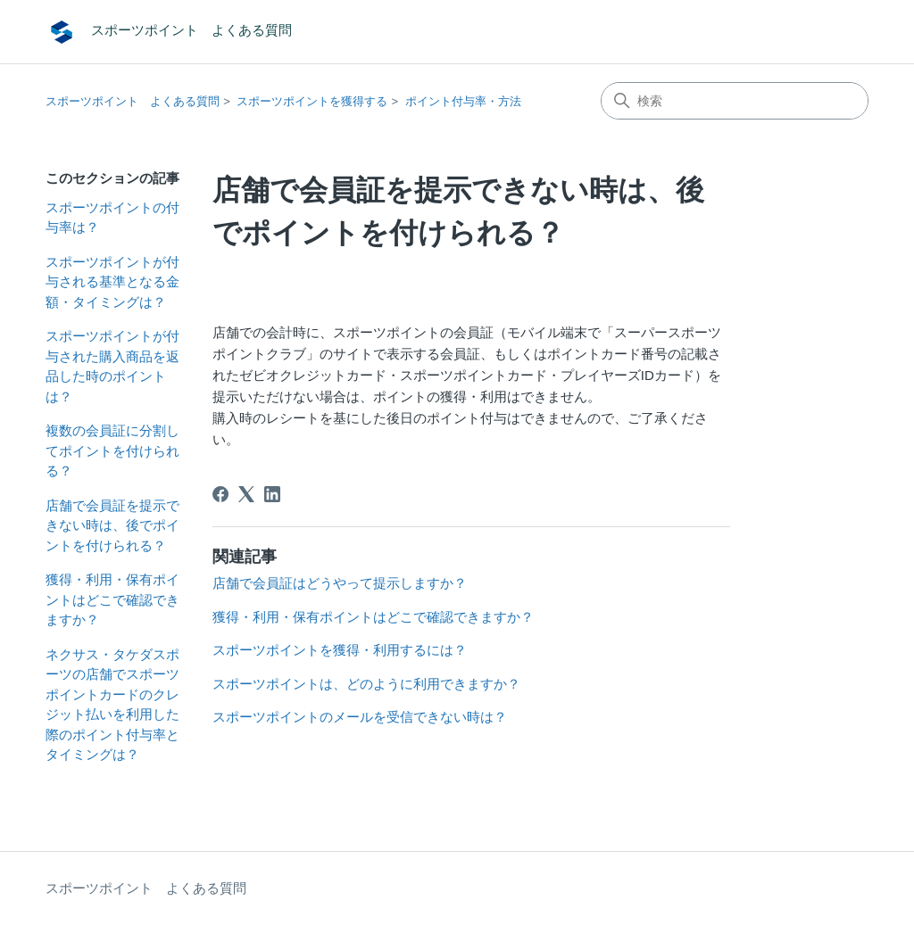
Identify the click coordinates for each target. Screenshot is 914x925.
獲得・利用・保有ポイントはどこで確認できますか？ (112, 599)
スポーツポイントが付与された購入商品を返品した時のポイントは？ (112, 366)
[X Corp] (246, 494)
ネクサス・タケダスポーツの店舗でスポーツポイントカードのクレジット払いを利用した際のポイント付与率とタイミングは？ (112, 705)
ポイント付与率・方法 (463, 101)
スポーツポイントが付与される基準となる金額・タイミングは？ (112, 282)
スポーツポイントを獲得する (312, 101)
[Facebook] (220, 494)
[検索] (735, 101)
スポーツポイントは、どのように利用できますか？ (366, 683)
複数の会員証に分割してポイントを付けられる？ (112, 450)
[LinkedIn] (272, 494)
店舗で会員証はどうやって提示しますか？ (339, 583)
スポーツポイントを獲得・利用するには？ (339, 649)
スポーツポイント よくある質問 (133, 101)
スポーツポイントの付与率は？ (112, 217)
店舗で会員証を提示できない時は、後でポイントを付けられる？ (112, 525)
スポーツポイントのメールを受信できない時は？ (359, 716)
